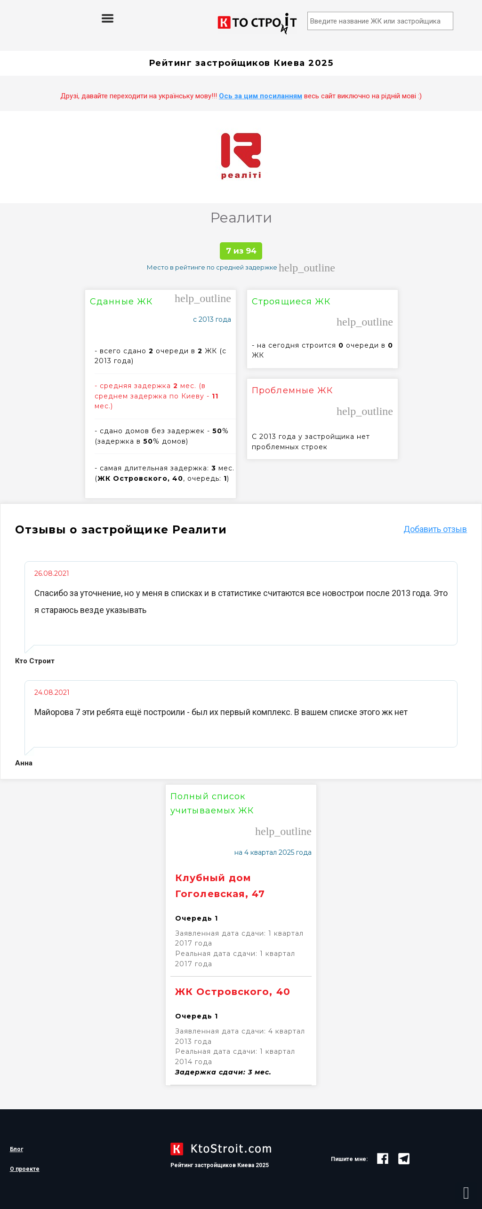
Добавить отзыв (435, 529)
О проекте (25, 1169)
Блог (16, 1149)
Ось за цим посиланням (260, 96)
